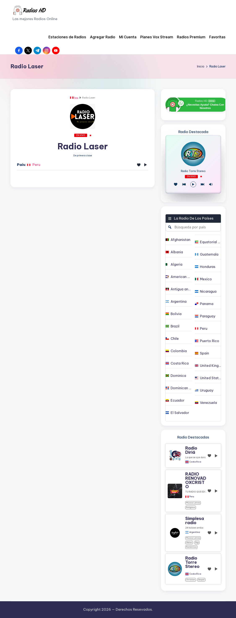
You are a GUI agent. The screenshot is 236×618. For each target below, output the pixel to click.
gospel (201, 579)
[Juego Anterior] (184, 184)
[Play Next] (202, 184)
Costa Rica (195, 462)
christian (190, 579)
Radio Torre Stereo (193, 171)
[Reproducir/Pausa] (193, 184)
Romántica (191, 547)
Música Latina (193, 503)
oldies (189, 542)
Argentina (194, 532)
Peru (74, 97)
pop (197, 542)
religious (190, 507)
